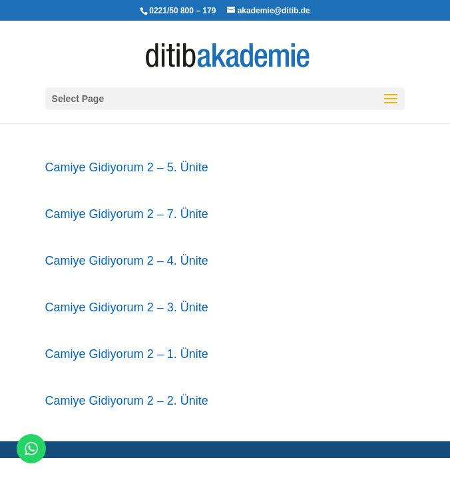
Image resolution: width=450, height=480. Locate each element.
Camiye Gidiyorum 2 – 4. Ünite (126, 260)
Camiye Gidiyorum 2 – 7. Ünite (126, 214)
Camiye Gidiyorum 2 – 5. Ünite (126, 167)
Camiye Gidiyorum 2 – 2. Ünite (126, 400)
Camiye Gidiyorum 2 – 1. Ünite (126, 354)
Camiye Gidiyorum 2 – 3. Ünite (126, 307)
